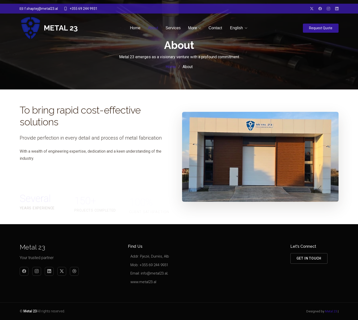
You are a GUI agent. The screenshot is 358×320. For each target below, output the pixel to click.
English (236, 28)
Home (135, 28)
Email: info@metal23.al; (149, 273)
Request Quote (320, 28)
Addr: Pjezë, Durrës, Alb (149, 256)
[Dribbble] (74, 271)
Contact (215, 28)
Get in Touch (309, 258)
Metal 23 (331, 311)
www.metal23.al (143, 282)
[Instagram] (36, 271)
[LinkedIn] (49, 271)
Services (173, 28)
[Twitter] (61, 271)
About (153, 28)
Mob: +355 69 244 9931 (149, 265)
